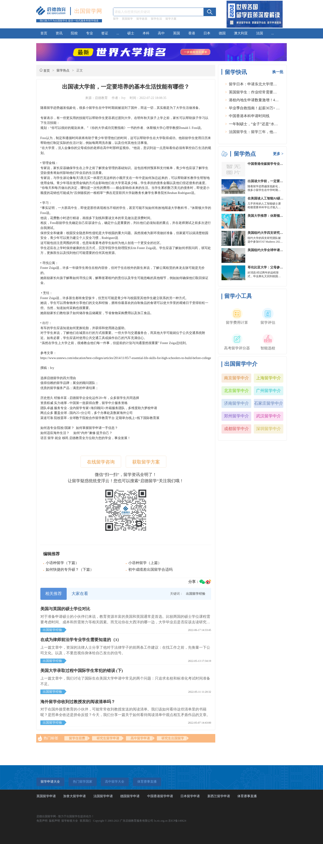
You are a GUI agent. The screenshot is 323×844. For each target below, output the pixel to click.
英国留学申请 (46, 796)
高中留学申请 (140, 738)
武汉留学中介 (268, 416)
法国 (259, 33)
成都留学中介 (236, 428)
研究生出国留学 (173, 738)
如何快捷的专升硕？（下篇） (70, 569)
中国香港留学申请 (160, 796)
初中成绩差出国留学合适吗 (150, 569)
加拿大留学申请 (74, 796)
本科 (146, 33)
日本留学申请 (190, 796)
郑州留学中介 (236, 416)
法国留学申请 (103, 796)
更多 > (278, 154)
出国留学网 (88, 11)
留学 (116, 18)
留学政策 (141, 18)
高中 (161, 33)
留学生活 (156, 18)
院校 (74, 33)
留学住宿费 (77, 738)
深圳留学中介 (268, 428)
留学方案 (170, 18)
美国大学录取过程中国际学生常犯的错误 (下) (81, 670)
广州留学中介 (268, 390)
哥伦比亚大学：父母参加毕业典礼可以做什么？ (281, 267)
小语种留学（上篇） (145, 563)
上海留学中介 (268, 378)
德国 (222, 33)
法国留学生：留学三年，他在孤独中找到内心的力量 (271, 132)
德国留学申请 (130, 796)
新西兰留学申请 (218, 796)
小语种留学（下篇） (62, 563)
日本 (206, 33)
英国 (176, 33)
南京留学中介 (236, 378)
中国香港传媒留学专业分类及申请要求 (275, 164)
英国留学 (127, 18)
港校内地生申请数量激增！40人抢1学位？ (263, 100)
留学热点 (63, 70)
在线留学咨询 (101, 461)
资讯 (59, 33)
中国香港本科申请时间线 (249, 116)
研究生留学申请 (108, 738)
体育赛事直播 (247, 796)
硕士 (130, 33)
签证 (104, 33)
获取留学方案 (146, 461)
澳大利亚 (241, 33)
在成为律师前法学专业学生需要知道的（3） (80, 639)
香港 (191, 33)
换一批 (277, 72)
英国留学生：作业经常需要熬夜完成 (258, 92)
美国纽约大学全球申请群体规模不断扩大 (277, 250)
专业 (89, 33)
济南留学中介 (236, 403)
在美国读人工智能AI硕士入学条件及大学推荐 (280, 198)
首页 (43, 33)
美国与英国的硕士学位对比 (65, 608)
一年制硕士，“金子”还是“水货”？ (256, 124)
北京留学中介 (236, 390)
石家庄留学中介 (268, 403)
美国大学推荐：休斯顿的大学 (269, 215)
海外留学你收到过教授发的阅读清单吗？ (77, 701)
